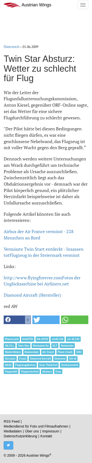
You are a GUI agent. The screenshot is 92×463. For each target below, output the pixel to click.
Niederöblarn (13, 351)
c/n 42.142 (73, 339)
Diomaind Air (41, 345)
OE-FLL (9, 345)
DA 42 (72, 358)
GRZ (79, 351)
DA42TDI (27, 339)
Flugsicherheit (30, 371)
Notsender (67, 345)
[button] (17, 320)
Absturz (47, 371)
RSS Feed (12, 421)
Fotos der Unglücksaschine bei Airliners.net (42, 281)
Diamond (60, 358)
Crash (22, 358)
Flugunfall (11, 371)
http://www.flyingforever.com (33, 278)
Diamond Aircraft (40, 358)
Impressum (50, 431)
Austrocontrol (69, 364)
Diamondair (32, 351)
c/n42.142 (57, 339)
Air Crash (48, 351)
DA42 (8, 364)
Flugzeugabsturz (25, 364)
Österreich (11, 46)
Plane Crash (65, 351)
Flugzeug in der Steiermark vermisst (45, 255)
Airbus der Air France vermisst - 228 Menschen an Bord (39, 234)
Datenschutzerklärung (20, 436)
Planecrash (12, 339)
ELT (55, 345)
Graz (58, 371)
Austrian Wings (27, 5)
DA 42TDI (42, 339)
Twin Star (23, 345)
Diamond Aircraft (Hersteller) (32, 295)
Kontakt (46, 436)
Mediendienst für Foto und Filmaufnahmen (36, 426)
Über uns (32, 431)
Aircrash (10, 358)
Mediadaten (13, 431)
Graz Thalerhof (48, 364)
